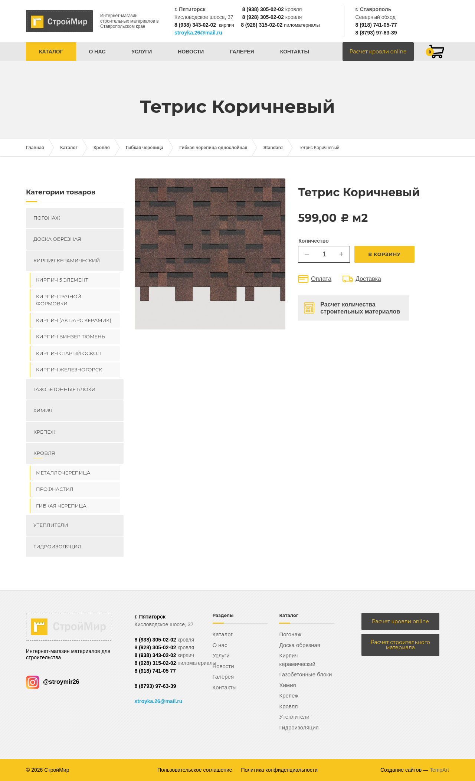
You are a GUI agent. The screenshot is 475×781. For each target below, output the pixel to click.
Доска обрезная (57, 239)
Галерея (242, 52)
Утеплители (50, 525)
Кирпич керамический (66, 260)
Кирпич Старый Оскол (68, 353)
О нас (97, 52)
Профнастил (54, 489)
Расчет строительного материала (400, 645)
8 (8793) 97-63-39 (376, 33)
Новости (191, 52)
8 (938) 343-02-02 (195, 25)
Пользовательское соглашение (194, 770)
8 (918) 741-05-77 (376, 25)
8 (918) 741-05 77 (155, 671)
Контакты (294, 52)
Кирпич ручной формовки (58, 300)
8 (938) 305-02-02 (263, 9)
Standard (273, 147)
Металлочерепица (63, 473)
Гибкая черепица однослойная (213, 147)
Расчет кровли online (378, 51)
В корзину (384, 254)
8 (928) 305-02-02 (263, 17)
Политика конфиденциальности (279, 770)
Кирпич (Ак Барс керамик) (73, 320)
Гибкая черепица (144, 147)
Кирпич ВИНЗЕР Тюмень (70, 336)
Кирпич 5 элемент (62, 280)
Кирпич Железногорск (69, 370)
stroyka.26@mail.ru (198, 33)
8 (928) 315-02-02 (261, 25)
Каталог (51, 52)
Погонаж (46, 218)
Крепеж (44, 432)
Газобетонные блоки (64, 389)
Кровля (102, 147)
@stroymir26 (52, 682)
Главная (35, 147)
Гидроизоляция (57, 546)
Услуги (141, 52)
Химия (42, 410)
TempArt (439, 770)
